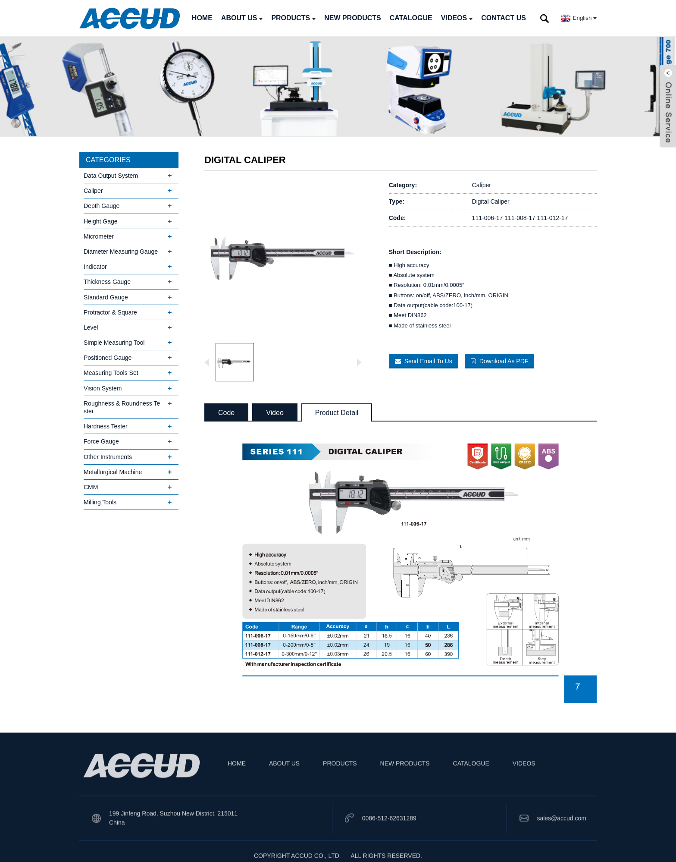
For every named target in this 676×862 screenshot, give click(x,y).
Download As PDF (504, 361)
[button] (359, 362)
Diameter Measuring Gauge (121, 251)
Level (91, 327)
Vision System (103, 388)
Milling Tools (100, 502)
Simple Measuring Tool (114, 342)
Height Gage (101, 221)
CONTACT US (503, 18)
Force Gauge (101, 441)
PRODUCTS (293, 18)
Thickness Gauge (107, 281)
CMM (91, 487)
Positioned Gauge (107, 357)
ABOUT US (242, 18)
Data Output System (111, 175)
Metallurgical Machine (113, 472)
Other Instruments (108, 456)
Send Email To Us (428, 361)
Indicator (95, 266)
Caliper (93, 190)
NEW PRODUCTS (352, 18)
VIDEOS (457, 18)
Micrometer (99, 236)
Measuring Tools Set (111, 372)
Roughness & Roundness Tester (122, 407)
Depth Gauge (101, 205)
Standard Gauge (106, 297)
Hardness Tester (106, 426)
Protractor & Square (110, 312)
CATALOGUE (411, 18)
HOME (202, 18)
